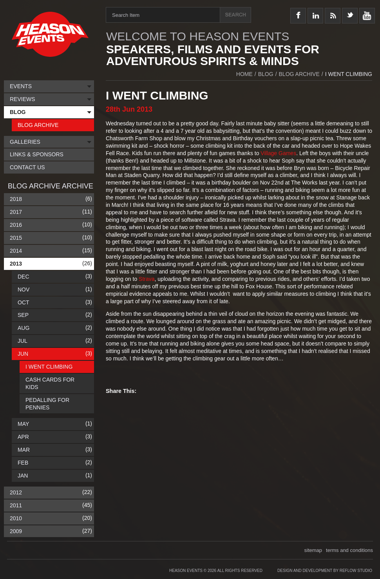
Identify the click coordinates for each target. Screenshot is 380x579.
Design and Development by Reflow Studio (324, 570)
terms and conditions (349, 550)
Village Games (278, 153)
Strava (146, 279)
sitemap (313, 550)
